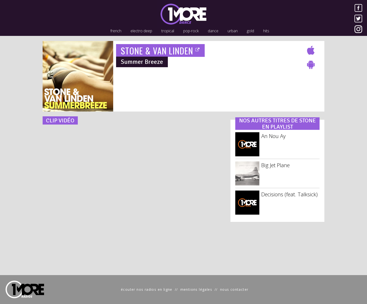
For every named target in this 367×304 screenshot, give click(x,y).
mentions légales (196, 289)
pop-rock (191, 30)
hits (266, 30)
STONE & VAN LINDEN (160, 50)
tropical (167, 30)
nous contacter (234, 289)
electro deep (141, 30)
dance (213, 30)
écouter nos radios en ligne (146, 289)
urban (233, 30)
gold (250, 30)
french (115, 30)
